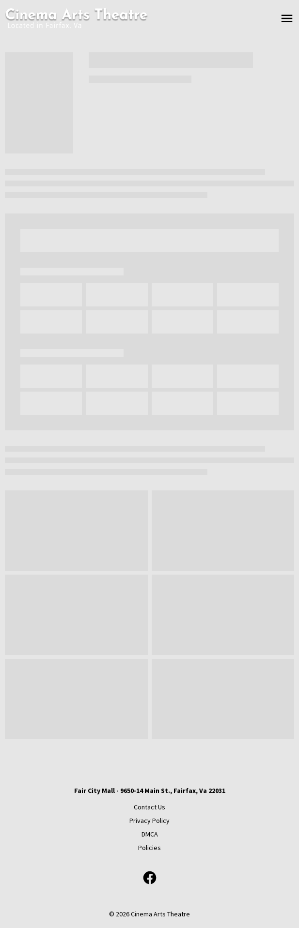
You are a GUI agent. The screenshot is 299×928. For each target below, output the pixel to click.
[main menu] (287, 18)
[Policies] (149, 847)
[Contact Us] (149, 807)
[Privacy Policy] (149, 820)
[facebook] (149, 877)
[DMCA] (150, 834)
